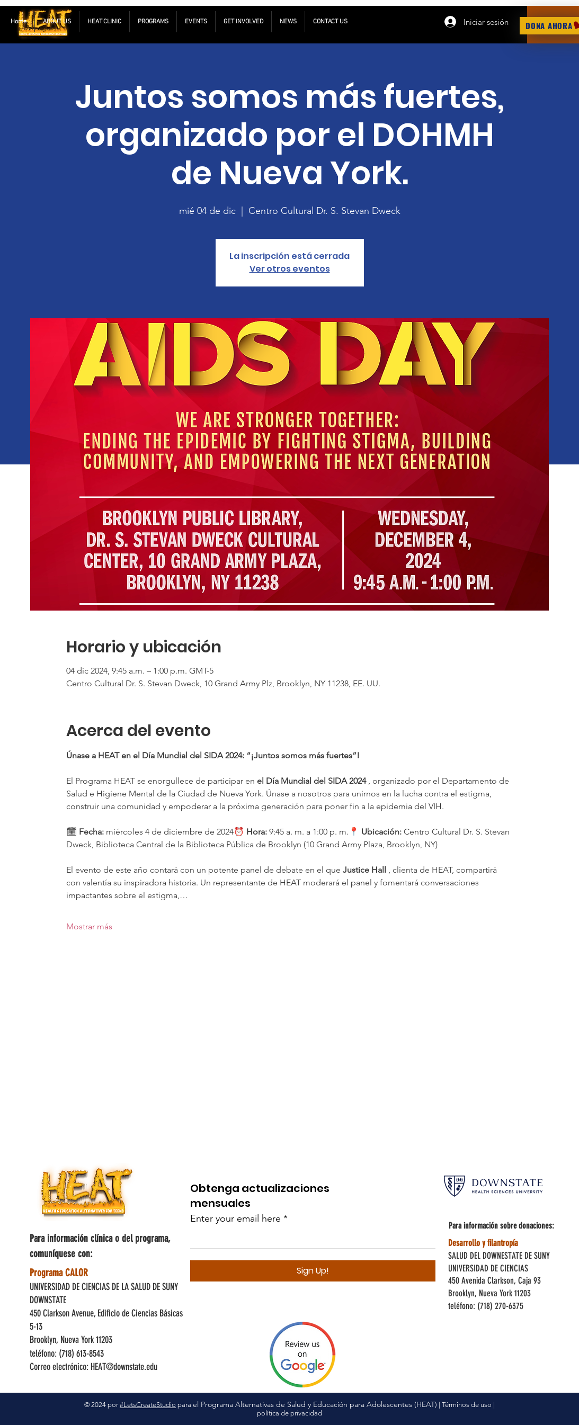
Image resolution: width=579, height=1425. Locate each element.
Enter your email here (235, 1218)
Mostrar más (89, 926)
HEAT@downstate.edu (124, 1367)
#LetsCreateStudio (148, 1405)
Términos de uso (467, 1405)
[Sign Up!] (312, 1270)
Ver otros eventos (290, 269)
